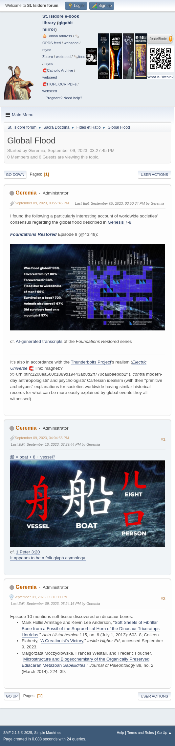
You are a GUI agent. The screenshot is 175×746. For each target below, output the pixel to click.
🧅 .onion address (57, 36)
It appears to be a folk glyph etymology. (48, 557)
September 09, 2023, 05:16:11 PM (40, 597)
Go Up (12, 696)
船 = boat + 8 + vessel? (32, 457)
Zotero (47, 57)
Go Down (15, 175)
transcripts (52, 341)
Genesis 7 (117, 222)
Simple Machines (47, 733)
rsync (46, 50)
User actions (154, 175)
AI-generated (28, 341)
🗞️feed (79, 57)
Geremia (25, 193)
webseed (71, 43)
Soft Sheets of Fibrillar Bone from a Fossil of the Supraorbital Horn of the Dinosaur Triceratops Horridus (91, 628)
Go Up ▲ (164, 733)
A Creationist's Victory (62, 640)
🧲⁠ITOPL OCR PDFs (59, 84)
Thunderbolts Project (91, 362)
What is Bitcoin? (160, 77)
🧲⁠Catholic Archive (57, 70)
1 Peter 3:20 (28, 552)
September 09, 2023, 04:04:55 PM (42, 438)
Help (120, 733)
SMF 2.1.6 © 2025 (17, 733)
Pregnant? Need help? (64, 98)
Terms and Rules (140, 733)
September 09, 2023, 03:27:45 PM (42, 203)
